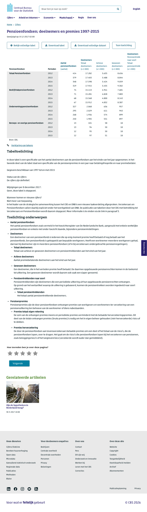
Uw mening (144, 248)
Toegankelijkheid (117, 459)
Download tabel (55, 45)
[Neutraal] (23, 353)
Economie (49, 18)
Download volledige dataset (90, 45)
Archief (113, 467)
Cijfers (10, 18)
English (136, 9)
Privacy (44, 463)
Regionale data (13, 467)
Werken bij (80, 463)
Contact (78, 447)
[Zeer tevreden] (35, 353)
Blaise (9, 479)
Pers (77, 451)
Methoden (11, 475)
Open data (10, 455)
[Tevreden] (29, 353)
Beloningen (46, 467)
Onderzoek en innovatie (85, 459)
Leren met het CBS (83, 467)
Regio (81, 18)
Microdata (10, 459)
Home (9, 25)
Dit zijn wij (80, 455)
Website (113, 447)
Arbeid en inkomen (28, 18)
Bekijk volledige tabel (22, 45)
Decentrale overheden (51, 455)
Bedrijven (45, 447)
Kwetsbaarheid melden (120, 463)
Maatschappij (65, 18)
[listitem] (8, 489)
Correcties (79, 471)
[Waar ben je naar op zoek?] (80, 9)
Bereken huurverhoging (17, 451)
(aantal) (68, 66)
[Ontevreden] (16, 353)
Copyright (114, 451)
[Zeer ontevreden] (10, 353)
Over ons (91, 18)
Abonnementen (117, 471)
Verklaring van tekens (22, 145)
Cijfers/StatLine (13, 447)
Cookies (113, 455)
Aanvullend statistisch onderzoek (21, 463)
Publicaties (11, 471)
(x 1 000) (136, 61)
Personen (45, 459)
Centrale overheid (49, 451)
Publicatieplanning (118, 489)
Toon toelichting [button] (124, 45)
